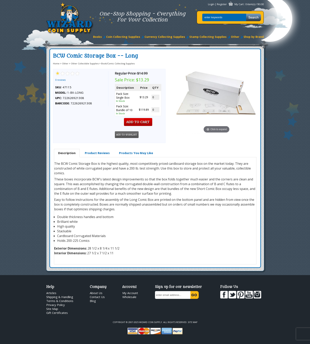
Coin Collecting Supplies (123, 37)
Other (235, 37)
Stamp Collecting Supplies (208, 37)
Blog (93, 301)
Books (97, 37)
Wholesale (129, 297)
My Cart (239, 4)
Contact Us (97, 297)
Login (211, 4)
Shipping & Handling (59, 297)
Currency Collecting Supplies (165, 37)
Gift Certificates (57, 313)
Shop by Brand (254, 37)
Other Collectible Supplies (85, 63)
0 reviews (60, 80)
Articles (51, 293)
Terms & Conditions (59, 301)
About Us (96, 293)
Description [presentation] (67, 153)
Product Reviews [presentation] (97, 153)
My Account (130, 293)
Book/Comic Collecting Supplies (118, 63)
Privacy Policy (55, 305)
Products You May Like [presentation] (136, 153)
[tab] (67, 153)
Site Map (52, 309)
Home (56, 63)
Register (222, 4)
